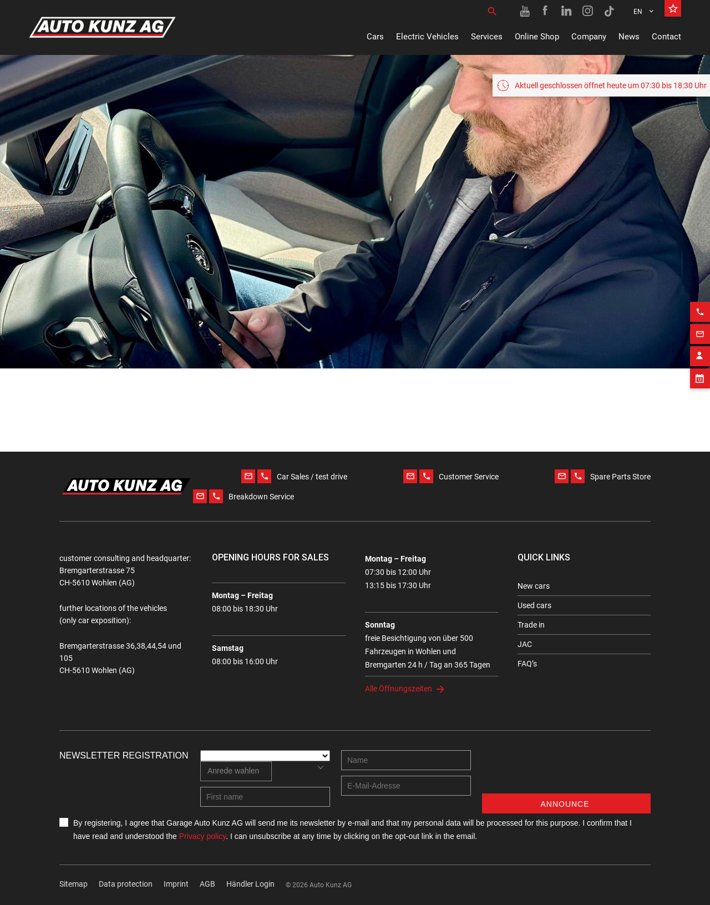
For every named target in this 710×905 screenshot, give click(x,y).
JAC (525, 644)
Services (487, 37)
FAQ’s (527, 663)
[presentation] (566, 771)
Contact (666, 37)
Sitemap (73, 883)
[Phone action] (700, 304)
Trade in (531, 624)
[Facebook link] (545, 11)
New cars (534, 586)
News (629, 37)
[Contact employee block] (700, 348)
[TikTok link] (609, 11)
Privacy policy (202, 836)
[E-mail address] (406, 786)
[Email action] (700, 326)
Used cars (534, 605)
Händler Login (250, 883)
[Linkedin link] (566, 11)
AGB (207, 883)
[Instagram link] (588, 11)
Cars (375, 37)
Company (588, 37)
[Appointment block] (700, 371)
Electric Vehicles (427, 37)
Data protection (126, 883)
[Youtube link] (524, 11)
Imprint (176, 883)
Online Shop (537, 37)
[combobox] (236, 771)
